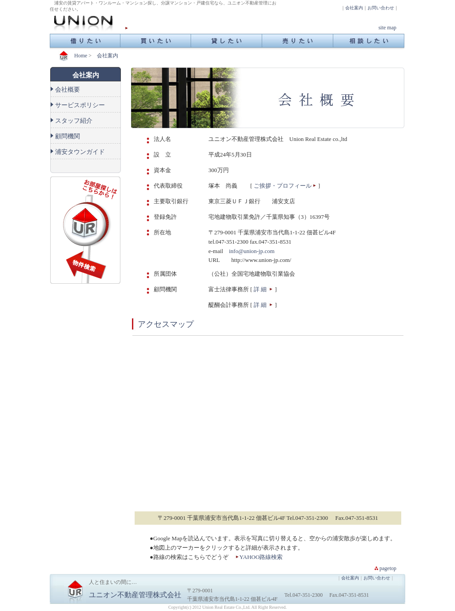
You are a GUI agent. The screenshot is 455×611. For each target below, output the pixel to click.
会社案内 (354, 7)
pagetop (387, 568)
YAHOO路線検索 (261, 557)
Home (80, 55)
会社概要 (67, 89)
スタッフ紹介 (73, 120)
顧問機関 (67, 136)
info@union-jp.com (252, 251)
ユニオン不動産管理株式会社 (135, 595)
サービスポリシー (80, 105)
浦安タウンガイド (80, 152)
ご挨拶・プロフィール (282, 185)
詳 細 (259, 289)
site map (387, 27)
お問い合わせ (380, 7)
